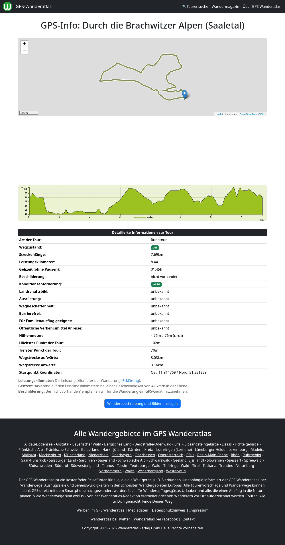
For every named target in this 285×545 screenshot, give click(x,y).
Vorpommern (110, 470)
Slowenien (215, 460)
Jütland (119, 449)
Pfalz (190, 454)
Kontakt (188, 519)
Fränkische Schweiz (62, 449)
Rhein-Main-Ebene (212, 454)
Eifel (177, 444)
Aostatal (62, 444)
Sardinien (87, 460)
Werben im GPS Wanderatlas (100, 510)
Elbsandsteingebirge (201, 444)
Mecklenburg (50, 454)
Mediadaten (138, 510)
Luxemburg (238, 449)
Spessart (234, 460)
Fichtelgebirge (247, 444)
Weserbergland (150, 470)
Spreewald (253, 460)
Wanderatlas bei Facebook (156, 519)
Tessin (122, 465)
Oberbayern (122, 454)
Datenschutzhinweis (169, 510)
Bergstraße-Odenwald (152, 444)
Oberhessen (145, 454)
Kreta (148, 449)
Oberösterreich (170, 454)
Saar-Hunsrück (33, 460)
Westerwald (176, 470)
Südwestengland (85, 465)
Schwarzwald (159, 460)
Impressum (199, 510)
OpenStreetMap (248, 114)
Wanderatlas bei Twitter (110, 519)
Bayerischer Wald (86, 444)
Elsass (227, 444)
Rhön (235, 454)
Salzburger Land (62, 460)
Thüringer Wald (176, 465)
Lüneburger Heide (210, 449)
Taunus (108, 465)
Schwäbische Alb (131, 460)
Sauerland (106, 460)
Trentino (226, 465)
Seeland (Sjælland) (188, 460)
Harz (106, 449)
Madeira (257, 449)
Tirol (196, 465)
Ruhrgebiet (252, 454)
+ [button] (24, 44)
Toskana (209, 465)
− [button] (24, 50)
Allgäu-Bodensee (38, 444)
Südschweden (40, 465)
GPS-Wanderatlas (34, 6)
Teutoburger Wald (145, 465)
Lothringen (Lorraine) (174, 449)
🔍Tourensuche (195, 6)
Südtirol (61, 465)
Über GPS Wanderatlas (262, 6)
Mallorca (29, 454)
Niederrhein (98, 454)
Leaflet (219, 114)
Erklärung (131, 380)
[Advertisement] (142, 150)
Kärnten (134, 449)
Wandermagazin (225, 6)
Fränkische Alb (31, 449)
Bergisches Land (118, 444)
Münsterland (75, 454)
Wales (129, 470)
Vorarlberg (245, 465)
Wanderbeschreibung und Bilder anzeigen (142, 403)
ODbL (262, 114)
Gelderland (90, 449)
